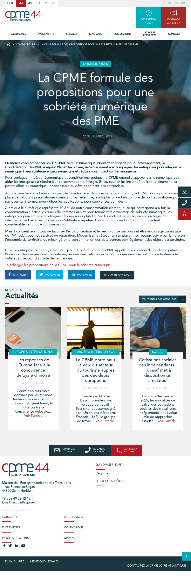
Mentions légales (44, 561)
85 (54, 3)
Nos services (73, 517)
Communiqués (25, 44)
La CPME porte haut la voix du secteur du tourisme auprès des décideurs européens (95, 370)
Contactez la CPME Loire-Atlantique (156, 565)
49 (30, 3)
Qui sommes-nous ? (109, 464)
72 (46, 3)
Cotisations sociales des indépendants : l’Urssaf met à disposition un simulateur (158, 370)
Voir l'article (33, 416)
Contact (174, 34)
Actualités (18, 34)
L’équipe (102, 473)
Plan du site (14, 561)
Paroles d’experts (149, 34)
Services (71, 34)
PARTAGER (18, 274)
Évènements (46, 34)
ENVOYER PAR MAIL (117, 274)
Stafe (26, 510)
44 (21, 3)
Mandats (95, 34)
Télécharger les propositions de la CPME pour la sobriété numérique (58, 265)
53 (38, 3)
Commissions (122, 34)
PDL (10, 3)
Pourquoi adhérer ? (110, 481)
